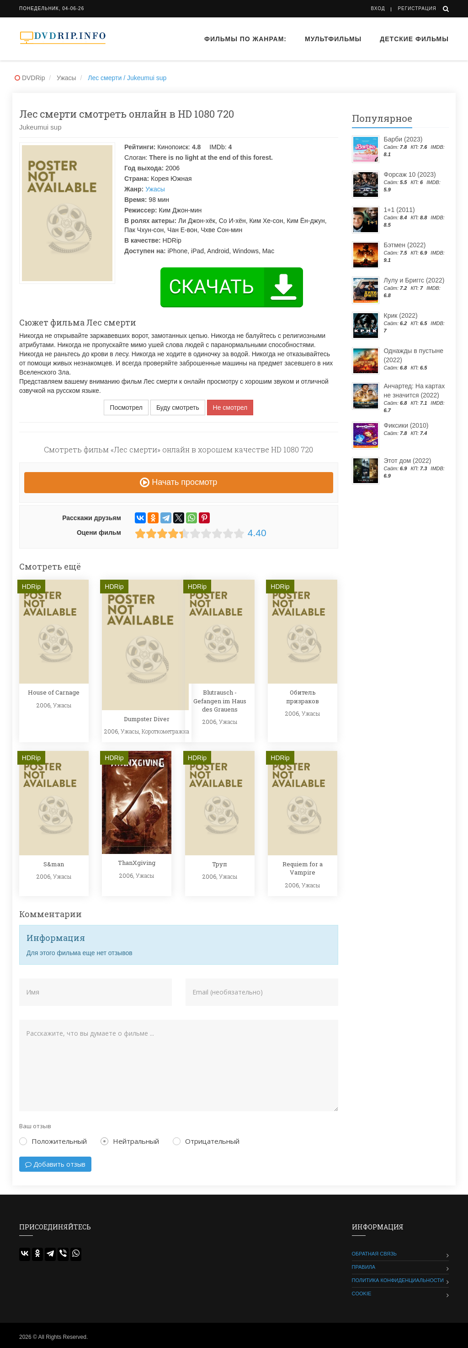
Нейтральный (130, 1141)
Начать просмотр (178, 482)
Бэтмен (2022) (405, 245)
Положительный (53, 1141)
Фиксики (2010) (406, 425)
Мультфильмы (333, 39)
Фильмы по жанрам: (245, 39)
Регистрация (417, 8)
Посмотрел (126, 407)
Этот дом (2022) (407, 460)
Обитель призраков (302, 696)
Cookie (362, 1293)
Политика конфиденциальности (398, 1280)
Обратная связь (374, 1253)
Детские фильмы (414, 39)
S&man (53, 864)
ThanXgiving (136, 863)
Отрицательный (206, 1141)
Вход (378, 8)
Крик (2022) (401, 315)
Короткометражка (165, 731)
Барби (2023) (403, 139)
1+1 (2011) (399, 209)
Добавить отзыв (55, 1164)
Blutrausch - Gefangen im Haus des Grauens (219, 700)
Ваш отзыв (35, 1126)
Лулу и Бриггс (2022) (414, 280)
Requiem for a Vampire (302, 868)
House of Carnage (54, 692)
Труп (219, 864)
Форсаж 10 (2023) (410, 174)
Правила (364, 1267)
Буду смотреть (177, 407)
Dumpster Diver (147, 719)
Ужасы (155, 189)
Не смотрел (230, 407)
